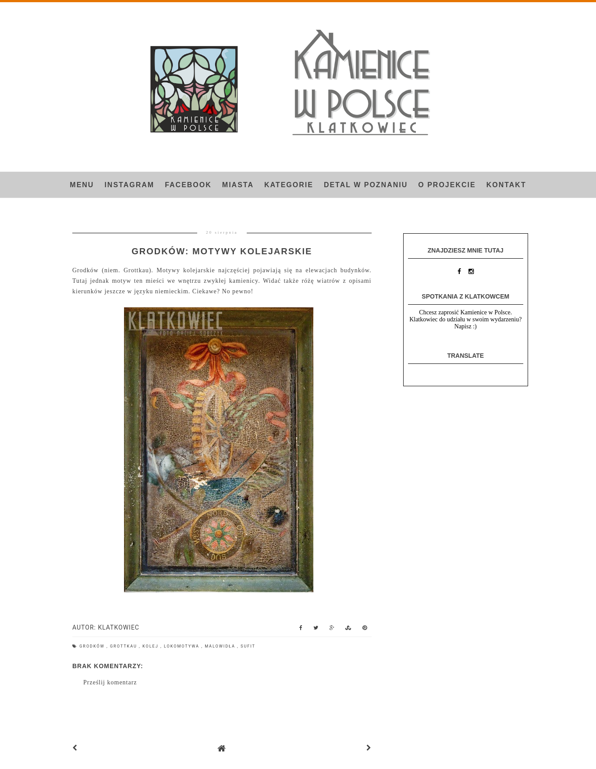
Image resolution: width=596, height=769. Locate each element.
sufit (248, 646)
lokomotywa (182, 646)
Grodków (92, 646)
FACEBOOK (188, 185)
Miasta (238, 185)
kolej (151, 646)
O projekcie (446, 185)
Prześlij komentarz (110, 682)
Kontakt (506, 185)
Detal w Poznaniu (366, 185)
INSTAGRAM (129, 185)
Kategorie (288, 185)
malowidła (221, 646)
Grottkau (124, 646)
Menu (82, 185)
